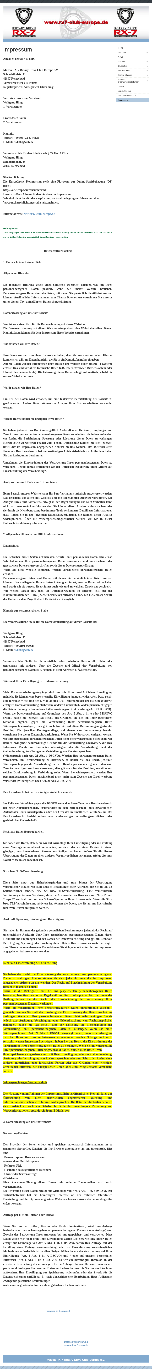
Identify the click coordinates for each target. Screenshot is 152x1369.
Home (120, 48)
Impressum (123, 100)
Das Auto (133, 61)
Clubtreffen (133, 66)
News (120, 57)
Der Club (133, 52)
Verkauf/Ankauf (124, 91)
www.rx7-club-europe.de (39, 213)
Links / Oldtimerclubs (127, 95)
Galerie (121, 86)
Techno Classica (133, 75)
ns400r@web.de (23, 650)
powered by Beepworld (58, 1311)
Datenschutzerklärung (76, 1342)
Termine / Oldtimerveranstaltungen (133, 80)
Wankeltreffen (133, 70)
